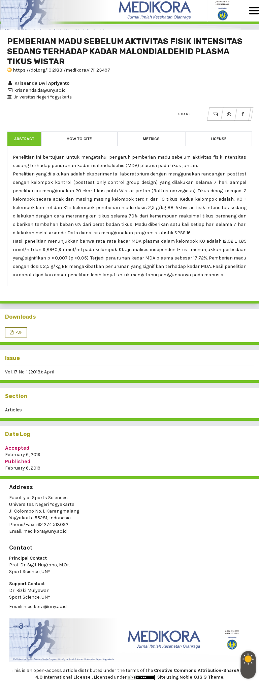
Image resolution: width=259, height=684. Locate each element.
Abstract (24, 138)
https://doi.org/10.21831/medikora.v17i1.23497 (58, 70)
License (219, 138)
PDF (18, 332)
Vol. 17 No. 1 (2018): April (29, 372)
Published (18, 461)
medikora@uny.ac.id (45, 531)
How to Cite (79, 138)
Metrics (151, 138)
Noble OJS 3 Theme (201, 677)
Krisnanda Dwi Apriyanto (38, 83)
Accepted (17, 448)
